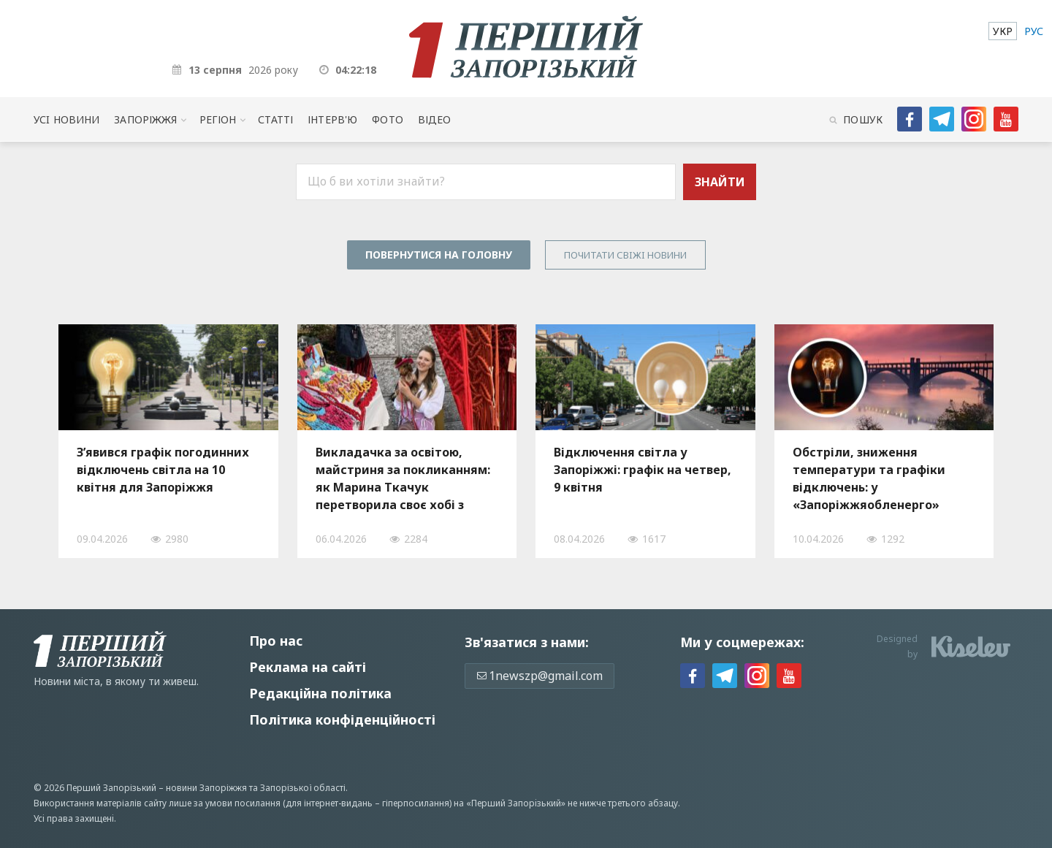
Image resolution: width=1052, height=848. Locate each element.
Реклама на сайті (307, 667)
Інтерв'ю (332, 119)
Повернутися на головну (438, 254)
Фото (387, 119)
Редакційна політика (320, 693)
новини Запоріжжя (206, 788)
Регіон (218, 119)
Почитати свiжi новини (625, 254)
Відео (434, 119)
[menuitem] (1003, 31)
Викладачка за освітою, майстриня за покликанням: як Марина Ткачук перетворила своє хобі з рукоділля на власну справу (403, 478)
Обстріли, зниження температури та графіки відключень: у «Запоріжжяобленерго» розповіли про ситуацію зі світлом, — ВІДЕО (872, 478)
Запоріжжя (145, 119)
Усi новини (66, 119)
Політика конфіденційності (342, 719)
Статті (275, 119)
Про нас (275, 640)
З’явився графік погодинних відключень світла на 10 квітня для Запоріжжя (163, 469)
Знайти (720, 182)
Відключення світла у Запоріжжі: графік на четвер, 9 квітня (642, 469)
